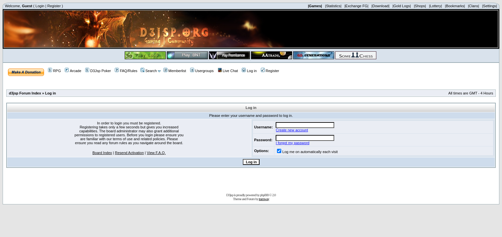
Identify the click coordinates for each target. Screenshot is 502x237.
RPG (54, 71)
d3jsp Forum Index (25, 93)
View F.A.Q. (156, 153)
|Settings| (489, 6)
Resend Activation (129, 153)
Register (54, 6)
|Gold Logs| (401, 6)
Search (148, 71)
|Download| (380, 6)
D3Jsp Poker (98, 71)
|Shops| (420, 6)
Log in (249, 71)
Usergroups (202, 71)
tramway (264, 199)
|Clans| (473, 6)
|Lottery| (435, 6)
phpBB (264, 195)
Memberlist (174, 71)
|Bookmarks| (455, 6)
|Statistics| (333, 6)
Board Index (102, 153)
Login (40, 6)
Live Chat (228, 71)
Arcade (73, 71)
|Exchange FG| (356, 6)
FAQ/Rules (126, 71)
